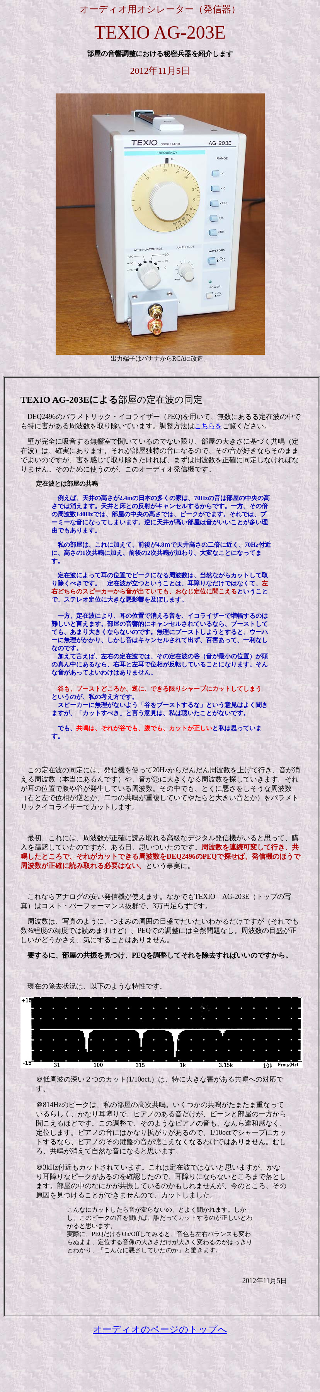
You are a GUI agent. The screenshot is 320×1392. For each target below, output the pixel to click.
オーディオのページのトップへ (160, 1329)
